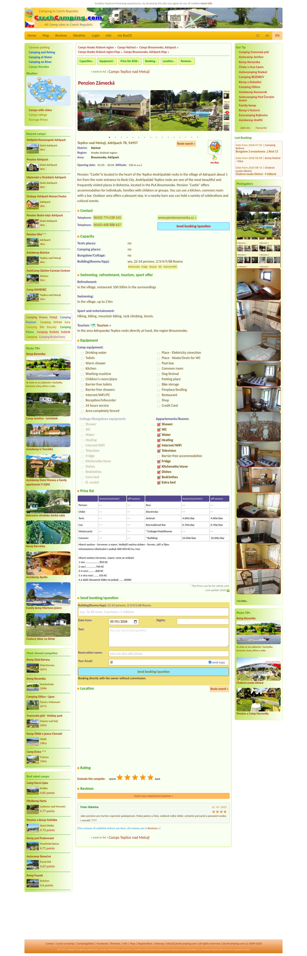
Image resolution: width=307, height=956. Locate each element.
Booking (150, 61)
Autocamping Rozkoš (253, 72)
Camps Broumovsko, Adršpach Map (145, 52)
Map (45, 35)
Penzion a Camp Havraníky (253, 713)
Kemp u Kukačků (250, 82)
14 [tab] (186, 138)
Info (108, 35)
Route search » (186, 144)
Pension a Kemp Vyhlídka (42, 820)
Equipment (106, 61)
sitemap (159, 943)
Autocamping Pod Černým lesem (256, 98)
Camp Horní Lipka (37, 783)
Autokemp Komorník (253, 92)
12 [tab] (174, 138)
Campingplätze (85, 943)
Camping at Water (40, 57)
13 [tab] (180, 138)
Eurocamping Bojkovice (253, 115)
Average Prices (38, 120)
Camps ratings (38, 115)
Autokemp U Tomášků (39, 449)
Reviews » (154, 828)
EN (277, 35)
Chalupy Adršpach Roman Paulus (46, 196)
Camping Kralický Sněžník (53, 332)
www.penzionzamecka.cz (176, 218)
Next (227, 113)
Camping (32, 337)
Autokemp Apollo (37, 577)
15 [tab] (192, 138)
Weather (79, 35)
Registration (145, 943)
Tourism (102, 325)
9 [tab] (156, 138)
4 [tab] (127, 138)
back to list (99, 71)
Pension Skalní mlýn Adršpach (45, 215)
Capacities (85, 61)
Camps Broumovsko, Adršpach (157, 47)
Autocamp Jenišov (251, 57)
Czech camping (65, 943)
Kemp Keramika (35, 354)
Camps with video (40, 110)
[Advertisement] (48, 916)
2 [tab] (115, 138)
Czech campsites (68, 949)
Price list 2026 (129, 61)
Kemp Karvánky (35, 546)
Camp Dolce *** (36, 752)
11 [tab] (168, 138)
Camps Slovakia (39, 67)
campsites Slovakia (209, 949)
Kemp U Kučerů (249, 110)
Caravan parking (39, 47)
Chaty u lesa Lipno (251, 67)
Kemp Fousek (35, 875)
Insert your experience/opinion (153, 796)
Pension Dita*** (36, 234)
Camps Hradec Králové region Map (99, 52)
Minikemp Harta (36, 801)
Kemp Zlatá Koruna (38, 659)
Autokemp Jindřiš (251, 120)
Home (32, 35)
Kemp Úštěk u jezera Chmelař (44, 734)
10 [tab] (162, 138)
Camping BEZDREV (251, 77)
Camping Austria (141, 949)
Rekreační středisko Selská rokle (45, 515)
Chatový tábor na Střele (40, 639)
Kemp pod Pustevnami (40, 838)
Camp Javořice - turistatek (42, 418)
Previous (79, 113)
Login (95, 35)
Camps (50, 943)
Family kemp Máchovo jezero (44, 608)
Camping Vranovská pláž (254, 52)
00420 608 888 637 (107, 225)
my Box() (125, 35)
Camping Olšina (249, 87)
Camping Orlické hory (55, 322)
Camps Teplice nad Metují (129, 71)
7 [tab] (145, 138)
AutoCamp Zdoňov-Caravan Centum (48, 270)
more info (206, 3)
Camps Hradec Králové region (96, 47)
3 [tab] (121, 138)
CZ (257, 35)
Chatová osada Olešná (250, 683)
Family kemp (247, 105)
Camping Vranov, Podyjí (41, 317)
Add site (245, 128)
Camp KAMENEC (37, 289)
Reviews (61, 35)
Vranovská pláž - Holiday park (44, 715)
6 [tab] (139, 138)
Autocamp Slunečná (39, 856)
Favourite (261, 128)
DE (267, 35)
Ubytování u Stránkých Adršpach (46, 177)
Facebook (102, 943)
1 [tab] (109, 138)
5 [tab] (133, 138)
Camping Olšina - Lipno (40, 696)
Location (168, 61)
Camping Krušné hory (52, 337)
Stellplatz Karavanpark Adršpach (46, 140)
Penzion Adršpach (37, 159)
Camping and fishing (42, 52)
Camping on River (40, 62)
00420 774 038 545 (107, 218)
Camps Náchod (126, 47)
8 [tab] (151, 138)
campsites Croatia (241, 949)
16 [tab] (198, 138)
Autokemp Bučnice (38, 252)
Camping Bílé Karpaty (41, 327)
